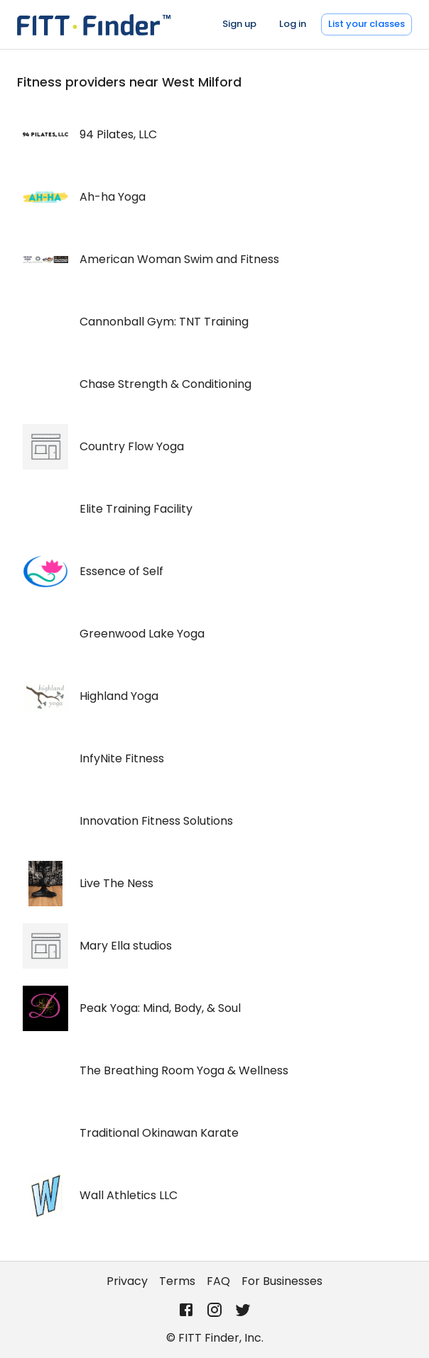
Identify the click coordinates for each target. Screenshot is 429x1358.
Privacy (127, 1281)
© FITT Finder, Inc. (215, 1338)
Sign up (239, 23)
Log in (292, 23)
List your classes (366, 23)
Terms (177, 1281)
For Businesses (281, 1281)
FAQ (218, 1281)
